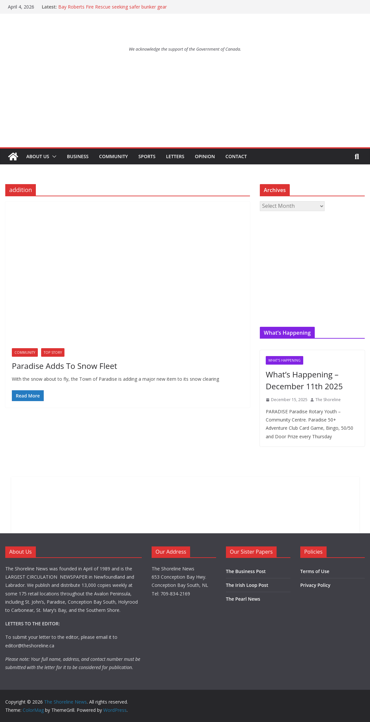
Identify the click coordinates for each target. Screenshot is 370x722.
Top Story (53, 352)
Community (113, 156)
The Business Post (246, 571)
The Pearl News (243, 599)
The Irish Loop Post (247, 585)
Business (78, 156)
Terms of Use (314, 571)
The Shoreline (328, 399)
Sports (147, 156)
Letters (175, 156)
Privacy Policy (315, 585)
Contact (236, 156)
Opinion (205, 156)
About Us (37, 156)
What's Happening (284, 360)
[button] (53, 156)
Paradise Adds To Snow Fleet (64, 365)
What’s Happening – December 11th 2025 (304, 380)
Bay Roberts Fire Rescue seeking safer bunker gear (112, 7)
